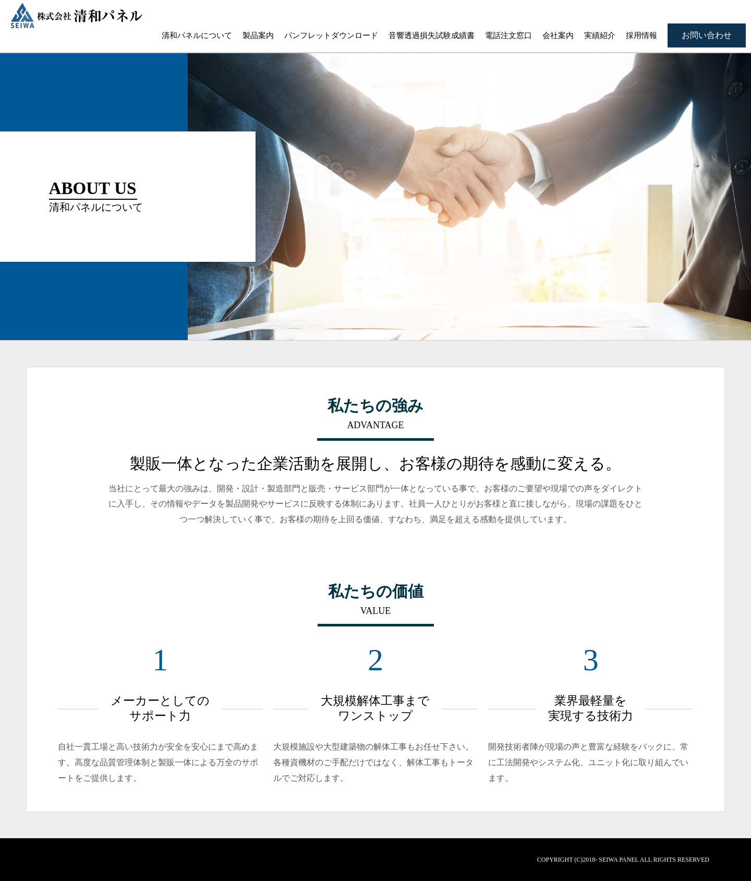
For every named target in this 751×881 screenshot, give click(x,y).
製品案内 (258, 35)
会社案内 (558, 35)
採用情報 (641, 35)
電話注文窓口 (508, 35)
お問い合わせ (707, 35)
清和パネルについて (197, 35)
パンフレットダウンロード (331, 35)
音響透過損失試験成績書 (432, 35)
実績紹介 (599, 35)
